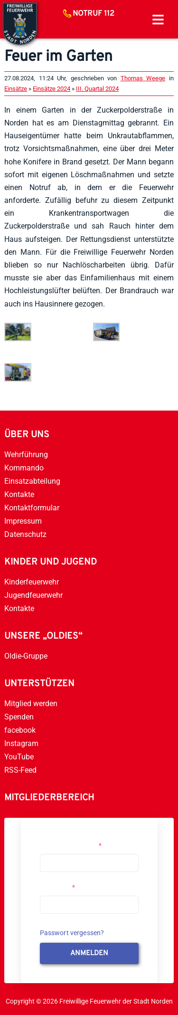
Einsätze (15, 88)
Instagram (21, 743)
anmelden (89, 953)
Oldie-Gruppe (25, 656)
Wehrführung (26, 454)
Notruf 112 (93, 14)
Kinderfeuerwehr (31, 581)
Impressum (23, 521)
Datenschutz (25, 534)
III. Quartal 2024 (97, 88)
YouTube (19, 756)
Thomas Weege (143, 78)
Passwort (57, 887)
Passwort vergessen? (72, 933)
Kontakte (19, 494)
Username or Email (71, 845)
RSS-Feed (20, 770)
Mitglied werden (30, 703)
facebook (20, 730)
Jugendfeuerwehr (33, 595)
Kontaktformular (31, 507)
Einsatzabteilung (32, 481)
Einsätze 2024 (51, 88)
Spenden (19, 716)
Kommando (24, 467)
